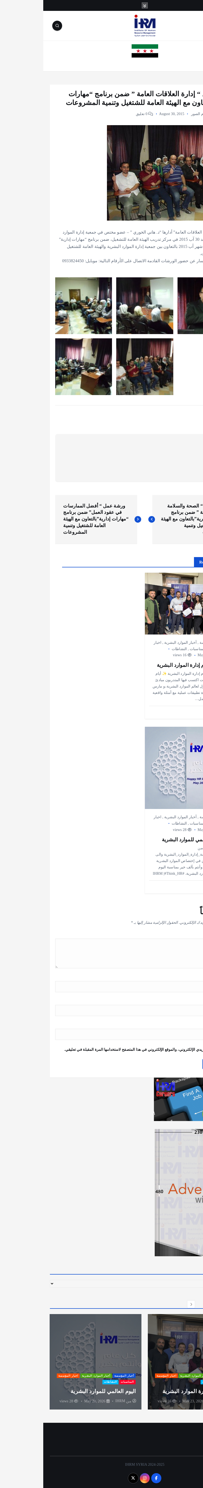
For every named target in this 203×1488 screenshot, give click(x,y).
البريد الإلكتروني (177, 1001)
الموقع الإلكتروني (177, 1025)
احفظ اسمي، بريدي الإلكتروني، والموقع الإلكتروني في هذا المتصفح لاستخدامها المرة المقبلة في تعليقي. (102, 1049)
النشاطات (136, 649)
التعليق (184, 935)
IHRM (175, 1401)
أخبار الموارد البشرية (137, 643)
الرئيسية (189, 64)
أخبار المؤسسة (179, 114)
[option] (150, 1361)
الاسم (185, 977)
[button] (169, 1304)
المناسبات (154, 649)
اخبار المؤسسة (123, 1375)
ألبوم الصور (157, 114)
